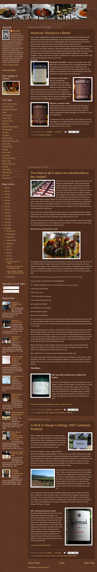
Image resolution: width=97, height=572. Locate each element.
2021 (6, 194)
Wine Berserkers (7, 121)
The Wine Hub (7, 178)
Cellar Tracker (6, 118)
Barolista (5, 167)
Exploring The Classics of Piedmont (16, 338)
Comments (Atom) (43, 567)
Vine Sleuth (6, 155)
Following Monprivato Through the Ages (17, 471)
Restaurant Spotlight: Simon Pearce (17, 304)
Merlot (66, 556)
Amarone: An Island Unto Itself (17, 321)
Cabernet (39, 556)
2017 (6, 206)
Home (62, 563)
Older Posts (89, 563)
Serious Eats (6, 152)
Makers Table (6, 161)
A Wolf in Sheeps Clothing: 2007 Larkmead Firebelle (15, 272)
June (8, 249)
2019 (6, 200)
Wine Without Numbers (9, 109)
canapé (38, 412)
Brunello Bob (6, 144)
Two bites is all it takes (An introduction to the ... (14, 267)
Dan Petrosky (40, 135)
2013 (6, 219)
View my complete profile (10, 65)
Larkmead (59, 556)
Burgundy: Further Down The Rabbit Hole (17, 453)
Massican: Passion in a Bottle (50, 33)
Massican (48, 135)
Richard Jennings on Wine (10, 141)
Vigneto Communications (10, 127)
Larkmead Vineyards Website (40, 545)
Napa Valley (72, 556)
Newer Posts (34, 563)
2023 (6, 191)
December (9, 231)
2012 (6, 222)
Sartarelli (62, 412)
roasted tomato (54, 412)
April (7, 256)
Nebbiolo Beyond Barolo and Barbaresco (17, 396)
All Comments (8, 291)
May (7, 253)
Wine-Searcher (7, 115)
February (9, 277)
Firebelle (53, 556)
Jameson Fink (6, 172)
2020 (6, 197)
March (8, 259)
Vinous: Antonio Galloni (9, 104)
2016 (6, 210)
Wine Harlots (6, 169)
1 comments (57, 553)
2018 (6, 203)
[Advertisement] (61, 152)
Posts (6, 288)
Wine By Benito (7, 129)
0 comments (58, 132)
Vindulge (5, 149)
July (7, 246)
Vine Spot (5, 132)
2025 (6, 188)
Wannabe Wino (7, 147)
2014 (6, 216)
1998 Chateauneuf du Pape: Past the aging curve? (17, 414)
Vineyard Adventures (9, 158)
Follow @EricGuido (9, 70)
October (9, 237)
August (8, 243)
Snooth (4, 112)
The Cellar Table (7, 107)
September (10, 240)
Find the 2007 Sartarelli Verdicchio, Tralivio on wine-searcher (51, 404)
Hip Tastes (5, 135)
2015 (6, 213)
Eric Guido (44, 412)
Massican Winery (65, 126)
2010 (6, 228)
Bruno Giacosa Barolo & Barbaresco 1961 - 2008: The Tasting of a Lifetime (17, 435)
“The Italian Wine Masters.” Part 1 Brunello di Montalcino (17, 359)
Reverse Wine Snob (8, 164)
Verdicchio (69, 412)
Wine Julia (5, 175)
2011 (6, 225)
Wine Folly (5, 124)
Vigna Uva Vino (7, 138)
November (9, 234)
